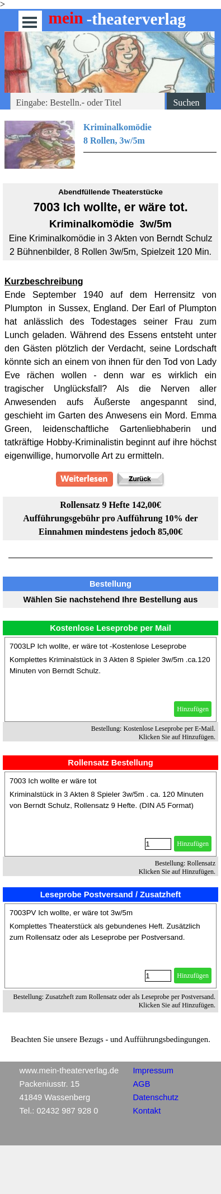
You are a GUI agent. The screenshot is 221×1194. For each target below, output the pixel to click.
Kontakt (147, 1110)
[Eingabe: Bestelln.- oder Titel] (88, 103)
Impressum (153, 1070)
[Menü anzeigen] (29, 22)
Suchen (186, 102)
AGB (142, 1083)
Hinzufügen (193, 709)
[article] (110, 679)
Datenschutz (155, 1097)
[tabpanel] (110, 145)
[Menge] (158, 844)
